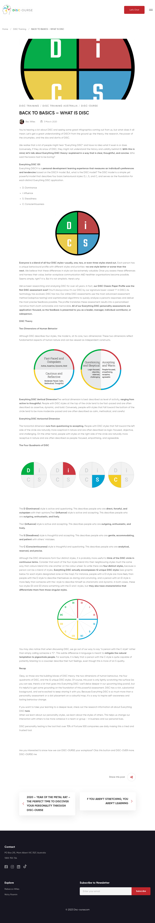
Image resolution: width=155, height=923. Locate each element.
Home (5, 29)
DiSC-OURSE (89, 106)
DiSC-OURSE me (28, 754)
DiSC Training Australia (60, 106)
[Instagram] (12, 866)
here (27, 711)
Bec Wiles (27, 122)
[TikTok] (25, 866)
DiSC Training (19, 29)
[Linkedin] (18, 866)
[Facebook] (6, 866)
